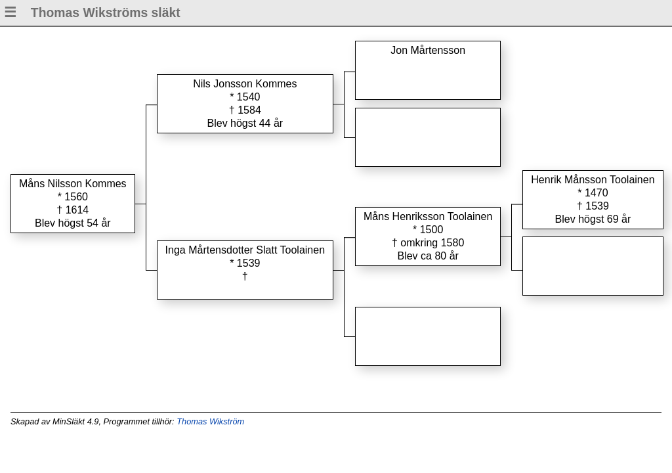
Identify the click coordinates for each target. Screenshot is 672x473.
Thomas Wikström (210, 421)
